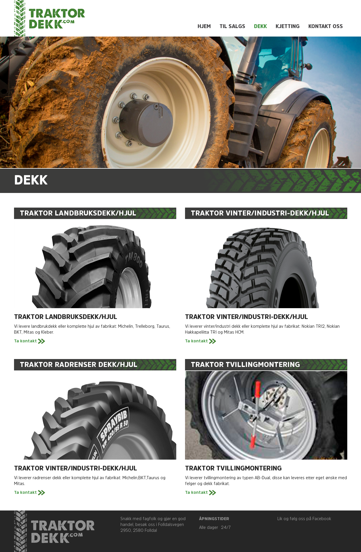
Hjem (204, 27)
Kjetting (288, 27)
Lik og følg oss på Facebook (304, 519)
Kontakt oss (325, 27)
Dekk (260, 27)
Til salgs (232, 27)
